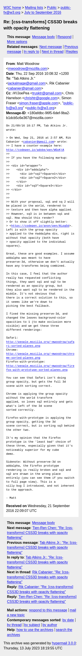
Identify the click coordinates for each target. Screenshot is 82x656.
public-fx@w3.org (40, 108)
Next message (51, 47)
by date (68, 620)
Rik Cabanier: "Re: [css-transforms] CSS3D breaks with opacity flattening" (38, 577)
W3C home (12, 7)
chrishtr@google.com (40, 98)
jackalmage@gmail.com (26, 83)
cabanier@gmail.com (24, 88)
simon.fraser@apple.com (38, 103)
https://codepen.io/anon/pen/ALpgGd (40, 226)
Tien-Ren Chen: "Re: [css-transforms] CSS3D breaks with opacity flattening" (40, 533)
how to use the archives (35, 630)
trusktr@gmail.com (47, 93)
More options (17, 42)
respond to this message (48, 610)
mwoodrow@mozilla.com (27, 68)
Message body (43, 37)
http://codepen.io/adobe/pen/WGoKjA (35, 150)
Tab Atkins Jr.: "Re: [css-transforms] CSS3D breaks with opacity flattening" (42, 547)
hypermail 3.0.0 (64, 643)
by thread (14, 625)
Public (52, 7)
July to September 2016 (42, 12)
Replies (72, 51)
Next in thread (53, 51)
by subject (32, 625)
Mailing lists (34, 7)
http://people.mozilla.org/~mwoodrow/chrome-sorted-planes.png (40, 356)
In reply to (31, 51)
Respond (65, 37)
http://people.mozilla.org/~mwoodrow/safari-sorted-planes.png (40, 344)
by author (49, 625)
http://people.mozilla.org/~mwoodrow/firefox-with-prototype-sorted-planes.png (40, 368)
